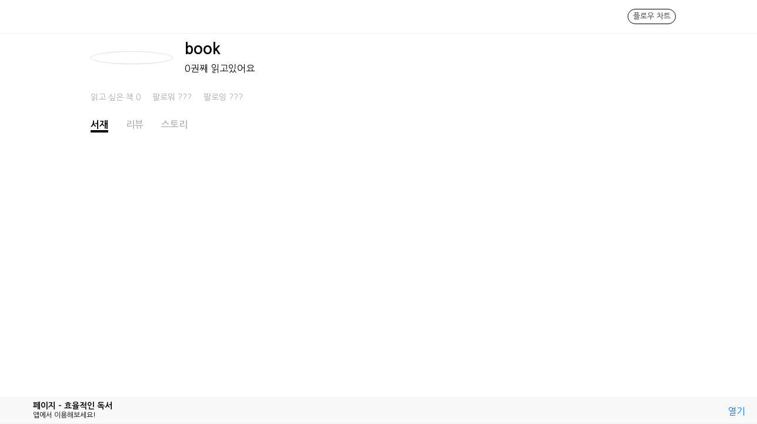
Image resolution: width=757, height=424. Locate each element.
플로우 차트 (652, 16)
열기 (736, 411)
